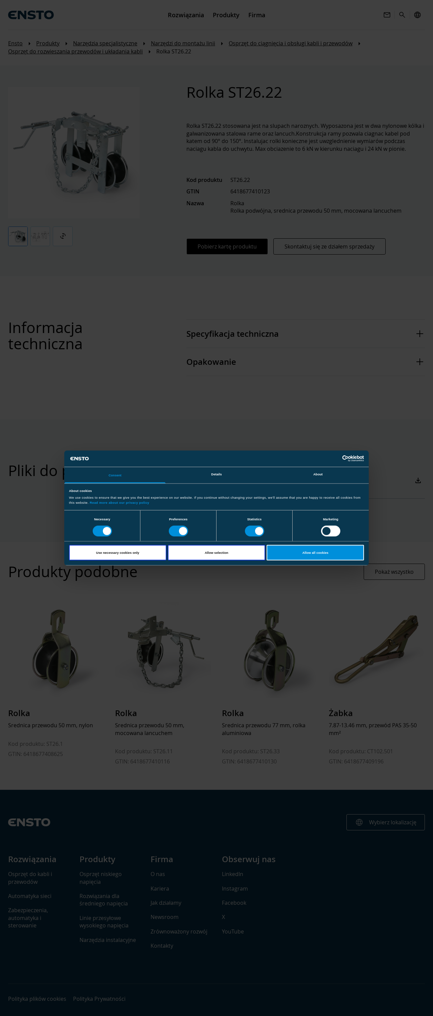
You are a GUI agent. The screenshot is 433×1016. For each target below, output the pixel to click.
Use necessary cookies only (117, 552)
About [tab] (318, 474)
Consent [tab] (115, 475)
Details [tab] (216, 474)
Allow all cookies (315, 552)
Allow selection (216, 552)
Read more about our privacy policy (119, 502)
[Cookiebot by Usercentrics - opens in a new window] (334, 458)
